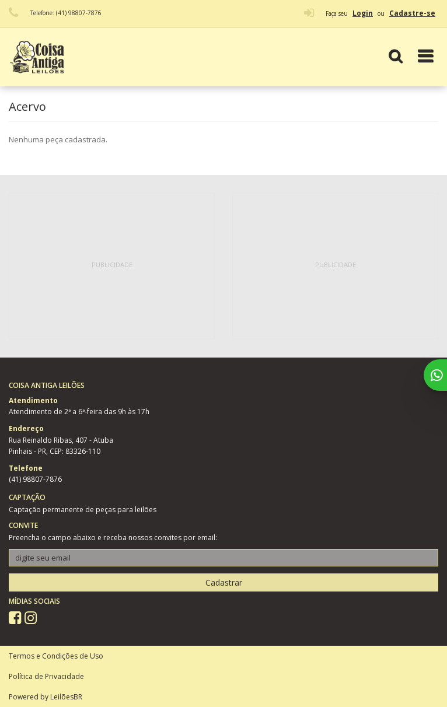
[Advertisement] (112, 266)
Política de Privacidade (46, 676)
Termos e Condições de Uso (56, 656)
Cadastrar (223, 582)
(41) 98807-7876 (35, 479)
